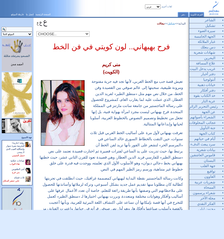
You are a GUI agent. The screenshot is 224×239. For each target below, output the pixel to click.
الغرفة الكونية (196, 14)
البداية (182, 23)
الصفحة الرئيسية (43, 14)
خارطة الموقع (17, 14)
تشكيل (171, 23)
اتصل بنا (29, 14)
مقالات (160, 23)
